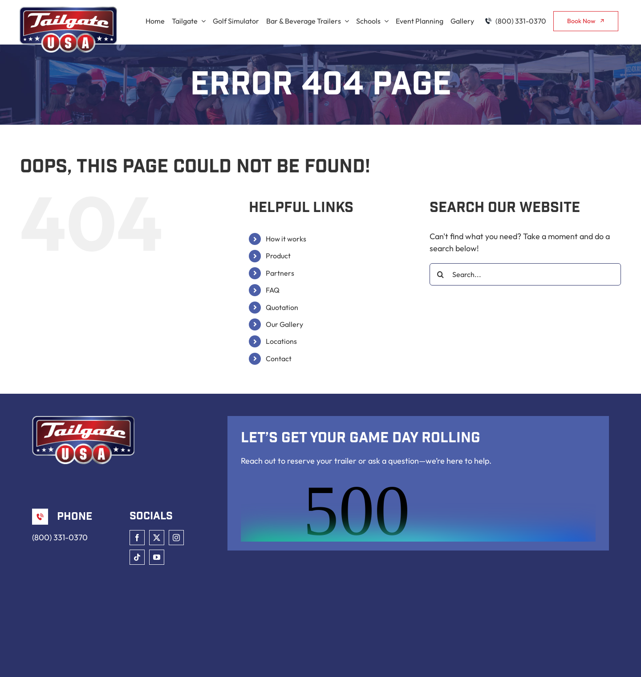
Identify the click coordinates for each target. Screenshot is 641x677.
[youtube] (156, 557)
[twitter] (156, 537)
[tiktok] (137, 557)
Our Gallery (284, 324)
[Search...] (525, 274)
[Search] (441, 274)
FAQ (273, 289)
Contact (279, 358)
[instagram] (176, 537)
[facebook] (137, 537)
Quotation (282, 307)
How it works (286, 238)
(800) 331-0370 (60, 537)
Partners (280, 273)
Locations (281, 341)
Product (278, 255)
